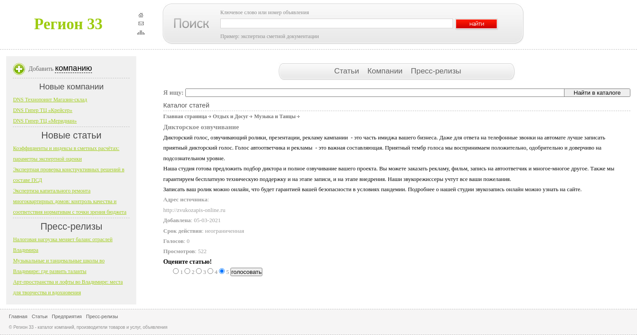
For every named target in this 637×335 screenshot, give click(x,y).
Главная (18, 316)
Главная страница (185, 116)
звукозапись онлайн (500, 189)
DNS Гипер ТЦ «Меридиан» (45, 121)
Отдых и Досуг (230, 116)
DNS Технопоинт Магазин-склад (50, 99)
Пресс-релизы (436, 70)
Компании (385, 70)
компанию (73, 68)
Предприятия (67, 316)
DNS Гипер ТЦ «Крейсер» (42, 110)
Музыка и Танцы (274, 116)
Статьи (347, 70)
